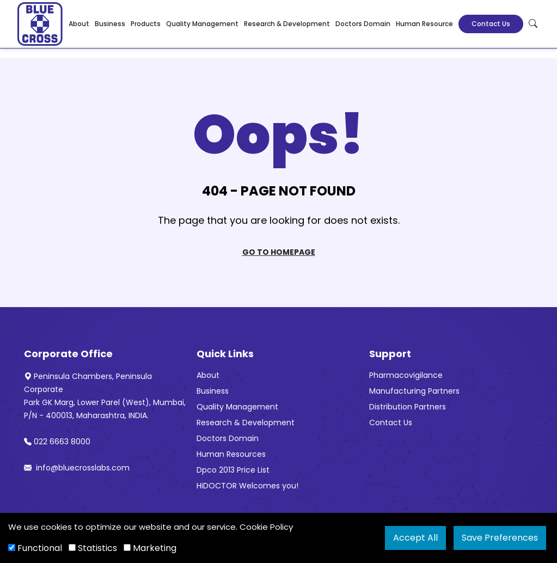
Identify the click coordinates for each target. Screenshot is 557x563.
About (79, 23)
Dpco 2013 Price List (233, 469)
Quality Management (202, 23)
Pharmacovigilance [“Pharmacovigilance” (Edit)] (406, 375)
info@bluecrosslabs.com (77, 467)
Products (146, 23)
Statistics (93, 548)
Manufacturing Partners (414, 390)
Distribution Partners (407, 406)
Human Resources (231, 454)
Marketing (150, 548)
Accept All (415, 537)
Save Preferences (500, 537)
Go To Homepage (278, 252)
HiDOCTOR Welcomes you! (247, 485)
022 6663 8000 (57, 441)
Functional (35, 548)
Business (110, 23)
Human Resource (424, 23)
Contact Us (491, 23)
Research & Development (287, 23)
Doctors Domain (362, 23)
